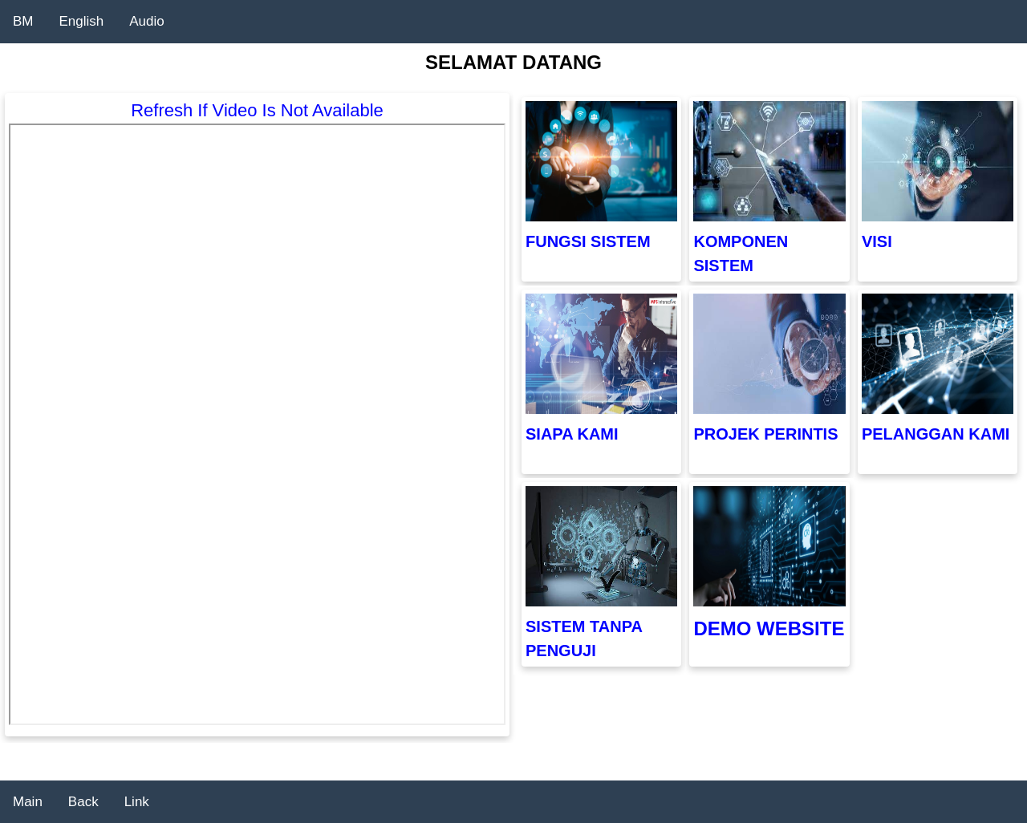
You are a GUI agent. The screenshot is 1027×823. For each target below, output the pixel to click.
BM (23, 21)
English (81, 21)
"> (257, 424)
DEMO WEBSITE (768, 628)
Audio (146, 21)
